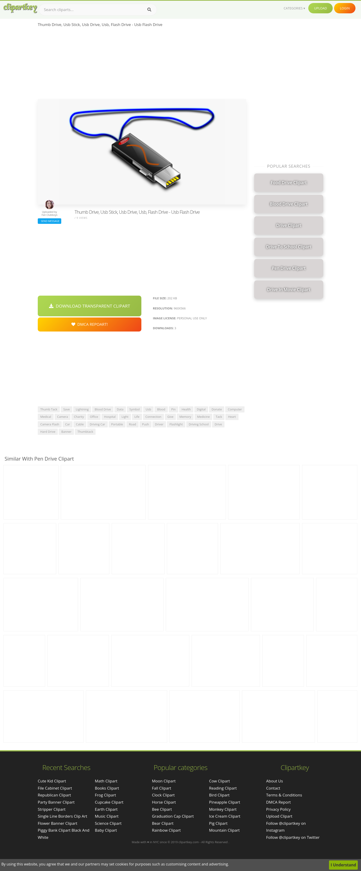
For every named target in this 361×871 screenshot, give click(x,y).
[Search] (149, 9)
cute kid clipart (52, 781)
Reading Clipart (223, 788)
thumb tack (48, 409)
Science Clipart (108, 823)
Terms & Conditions (284, 795)
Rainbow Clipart (166, 830)
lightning (82, 409)
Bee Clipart (162, 809)
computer (235, 409)
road (132, 424)
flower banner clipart (57, 823)
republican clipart (54, 795)
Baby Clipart (106, 830)
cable (80, 424)
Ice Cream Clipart (224, 816)
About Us (274, 781)
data (120, 409)
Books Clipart (107, 788)
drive (218, 424)
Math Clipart (106, 781)
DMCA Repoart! (89, 324)
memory (185, 417)
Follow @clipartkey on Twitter (293, 837)
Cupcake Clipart (109, 802)
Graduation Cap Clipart (173, 816)
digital (201, 409)
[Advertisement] (142, 64)
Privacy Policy (278, 809)
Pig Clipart (218, 823)
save (66, 409)
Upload (320, 8)
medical (45, 417)
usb (148, 409)
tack (219, 417)
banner (66, 432)
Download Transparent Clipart (89, 306)
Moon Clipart (164, 781)
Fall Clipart (161, 788)
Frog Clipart (105, 795)
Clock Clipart (163, 795)
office (94, 417)
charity (79, 417)
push (145, 424)
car (67, 424)
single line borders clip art (62, 816)
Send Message (49, 221)
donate (217, 409)
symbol (134, 409)
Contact (273, 788)
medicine (203, 417)
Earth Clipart (106, 809)
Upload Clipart (279, 816)
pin (173, 409)
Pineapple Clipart (224, 802)
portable (117, 424)
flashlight (176, 424)
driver (159, 424)
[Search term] (98, 10)
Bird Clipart (219, 795)
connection (153, 417)
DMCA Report (278, 802)
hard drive (47, 432)
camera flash (49, 424)
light (125, 417)
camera (62, 417)
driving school (199, 424)
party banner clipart (56, 802)
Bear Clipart (162, 823)
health (186, 409)
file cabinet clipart (55, 788)
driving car (97, 424)
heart (232, 417)
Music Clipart (107, 816)
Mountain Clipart (224, 830)
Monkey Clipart (223, 809)
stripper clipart (51, 809)
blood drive (103, 409)
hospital (110, 417)
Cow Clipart (219, 781)
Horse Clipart (164, 802)
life (137, 417)
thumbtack (85, 432)
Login (345, 8)
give (170, 417)
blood (161, 409)
